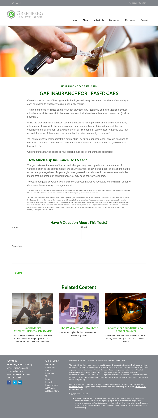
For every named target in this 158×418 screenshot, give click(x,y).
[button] (85, 15)
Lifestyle (49, 382)
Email (84, 227)
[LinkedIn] (17, 2)
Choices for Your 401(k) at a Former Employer (125, 329)
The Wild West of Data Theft (79, 328)
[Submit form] (19, 273)
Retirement (50, 364)
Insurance (49, 373)
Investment (50, 367)
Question (17, 246)
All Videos (50, 388)
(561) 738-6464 (137, 3)
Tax (47, 376)
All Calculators (52, 391)
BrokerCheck (120, 360)
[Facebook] (20, 2)
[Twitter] (13, 2)
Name (15, 227)
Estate (48, 370)
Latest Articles (51, 385)
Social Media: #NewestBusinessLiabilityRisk (33, 329)
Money (48, 379)
